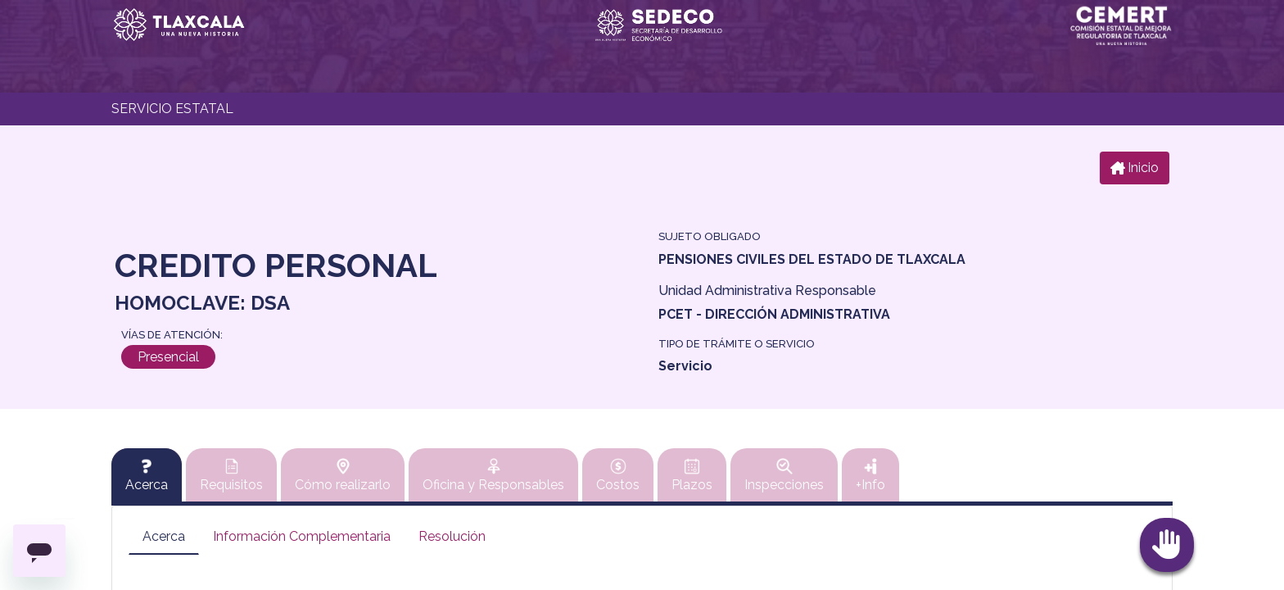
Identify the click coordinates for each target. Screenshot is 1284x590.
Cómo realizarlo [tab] (343, 475)
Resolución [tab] (452, 536)
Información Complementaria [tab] (302, 536)
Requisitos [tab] (231, 475)
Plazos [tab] (691, 475)
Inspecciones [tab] (784, 475)
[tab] (146, 475)
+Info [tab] (870, 475)
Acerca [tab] (163, 536)
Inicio (1134, 167)
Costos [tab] (618, 475)
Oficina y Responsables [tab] (493, 475)
